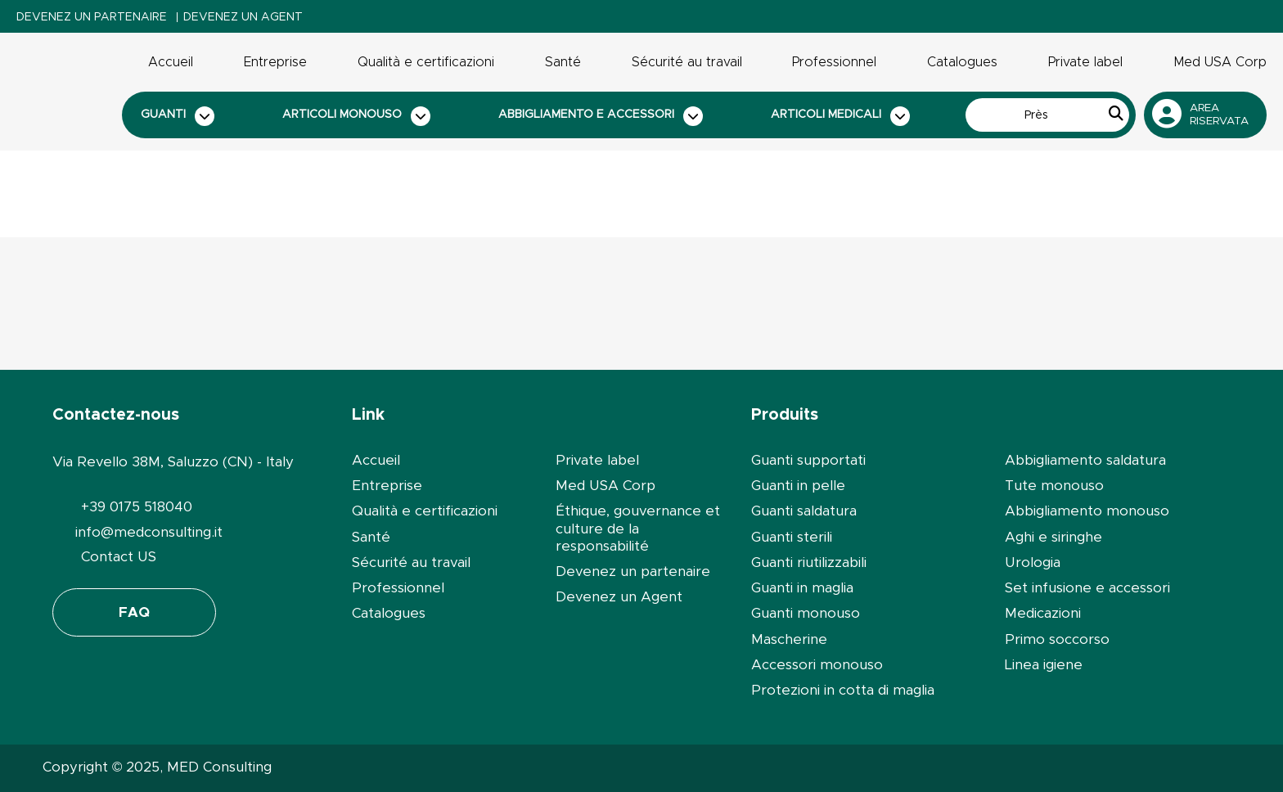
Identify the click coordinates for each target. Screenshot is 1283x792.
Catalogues (962, 62)
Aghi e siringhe (1053, 537)
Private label (1085, 62)
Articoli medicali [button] (840, 116)
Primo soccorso (1057, 639)
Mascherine (789, 639)
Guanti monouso (805, 613)
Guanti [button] (177, 116)
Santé (563, 62)
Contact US (118, 557)
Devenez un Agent (243, 17)
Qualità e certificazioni (426, 62)
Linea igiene (1044, 665)
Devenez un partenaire (91, 17)
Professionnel (834, 62)
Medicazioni (1043, 613)
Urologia (1032, 562)
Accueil (170, 62)
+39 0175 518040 (136, 507)
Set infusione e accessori (1087, 588)
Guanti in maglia (802, 588)
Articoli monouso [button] (356, 116)
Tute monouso (1054, 486)
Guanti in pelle (798, 486)
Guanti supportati (808, 460)
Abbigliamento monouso (1087, 511)
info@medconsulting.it (149, 532)
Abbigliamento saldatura (1085, 460)
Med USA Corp (1220, 62)
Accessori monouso (817, 665)
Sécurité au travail (687, 62)
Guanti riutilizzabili (809, 562)
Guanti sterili (791, 537)
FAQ (134, 612)
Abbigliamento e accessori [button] (600, 116)
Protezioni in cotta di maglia (842, 690)
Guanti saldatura (804, 511)
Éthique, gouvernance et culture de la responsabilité (638, 528)
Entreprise (275, 62)
